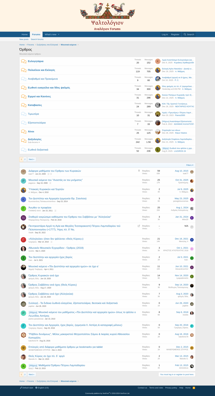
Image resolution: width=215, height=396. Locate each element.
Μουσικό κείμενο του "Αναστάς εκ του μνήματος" (56, 180)
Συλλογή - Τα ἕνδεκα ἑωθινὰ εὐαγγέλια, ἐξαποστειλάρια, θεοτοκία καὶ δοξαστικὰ (73, 303)
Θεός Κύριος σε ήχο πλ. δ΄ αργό (47, 356)
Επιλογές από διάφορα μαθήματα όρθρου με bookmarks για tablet (66, 347)
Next (31, 159)
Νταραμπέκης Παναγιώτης (39, 220)
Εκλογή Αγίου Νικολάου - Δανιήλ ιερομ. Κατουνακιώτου (185, 69)
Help (181, 388)
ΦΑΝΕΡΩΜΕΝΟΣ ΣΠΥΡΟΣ (39, 350)
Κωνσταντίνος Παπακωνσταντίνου (42, 201)
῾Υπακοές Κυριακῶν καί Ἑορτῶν (46, 189)
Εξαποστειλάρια (37, 122)
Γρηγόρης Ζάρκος (36, 328)
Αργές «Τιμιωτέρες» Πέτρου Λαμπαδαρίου (180, 112)
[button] (59, 34)
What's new (50, 34)
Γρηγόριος (33, 242)
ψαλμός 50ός (34, 279)
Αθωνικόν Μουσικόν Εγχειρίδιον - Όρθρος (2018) (56, 247)
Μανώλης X (183, 241)
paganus (32, 183)
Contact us (142, 388)
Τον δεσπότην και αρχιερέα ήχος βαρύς (50, 257)
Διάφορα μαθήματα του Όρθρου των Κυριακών (55, 171)
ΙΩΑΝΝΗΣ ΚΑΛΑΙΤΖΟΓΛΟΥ (186, 124)
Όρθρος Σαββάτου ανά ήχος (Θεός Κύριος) (53, 284)
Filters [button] (189, 165)
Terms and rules (156, 388)
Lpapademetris (182, 278)
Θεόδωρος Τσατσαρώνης (178, 287)
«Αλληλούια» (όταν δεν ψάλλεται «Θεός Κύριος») (56, 238)
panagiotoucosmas (180, 201)
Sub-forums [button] (33, 142)
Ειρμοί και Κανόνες (39, 96)
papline (31, 306)
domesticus (183, 368)
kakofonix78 (33, 341)
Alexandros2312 (181, 269)
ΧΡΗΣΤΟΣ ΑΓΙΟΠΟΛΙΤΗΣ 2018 (175, 250)
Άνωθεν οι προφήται (40, 207)
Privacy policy (171, 388)
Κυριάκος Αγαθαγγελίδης (184, 62)
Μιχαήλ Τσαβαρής (36, 269)
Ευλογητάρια (35, 61)
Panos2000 (180, 115)
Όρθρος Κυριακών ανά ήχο (44, 275)
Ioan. (31, 260)
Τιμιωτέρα (33, 114)
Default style (26, 388)
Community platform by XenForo (107, 393)
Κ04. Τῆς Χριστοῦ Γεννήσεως (174, 104)
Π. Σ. (177, 80)
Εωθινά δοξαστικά (38, 149)
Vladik (31, 233)
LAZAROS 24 (180, 151)
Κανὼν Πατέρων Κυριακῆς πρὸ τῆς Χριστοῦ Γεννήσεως (186, 95)
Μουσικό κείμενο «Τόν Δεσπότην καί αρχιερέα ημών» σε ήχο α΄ (64, 266)
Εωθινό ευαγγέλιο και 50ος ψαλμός (49, 87)
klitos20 (185, 219)
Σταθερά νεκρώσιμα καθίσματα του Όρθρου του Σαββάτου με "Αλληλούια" (70, 216)
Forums (36, 34)
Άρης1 (31, 368)
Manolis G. (33, 359)
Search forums (37, 39)
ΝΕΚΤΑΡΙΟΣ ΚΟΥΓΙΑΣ (185, 106)
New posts (24, 39)
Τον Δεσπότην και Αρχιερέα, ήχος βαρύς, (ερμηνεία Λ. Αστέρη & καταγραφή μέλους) (75, 325)
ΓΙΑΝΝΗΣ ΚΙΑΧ (35, 211)
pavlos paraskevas (36, 319)
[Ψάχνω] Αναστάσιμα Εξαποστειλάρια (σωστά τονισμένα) (186, 121)
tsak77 (31, 174)
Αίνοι (31, 131)
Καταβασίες (35, 105)
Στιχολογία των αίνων (171, 130)
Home (25, 34)
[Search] (189, 34)
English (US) (42, 388)
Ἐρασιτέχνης (183, 183)
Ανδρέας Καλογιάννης (179, 210)
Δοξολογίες (35, 139)
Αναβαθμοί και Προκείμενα (43, 78)
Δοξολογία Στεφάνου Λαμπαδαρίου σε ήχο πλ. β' (183, 139)
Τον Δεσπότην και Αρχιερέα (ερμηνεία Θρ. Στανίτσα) (57, 198)
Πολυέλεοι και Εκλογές (41, 70)
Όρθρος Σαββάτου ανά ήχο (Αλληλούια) (51, 293)
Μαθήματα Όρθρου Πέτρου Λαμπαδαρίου (62, 365)
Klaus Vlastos (181, 133)
